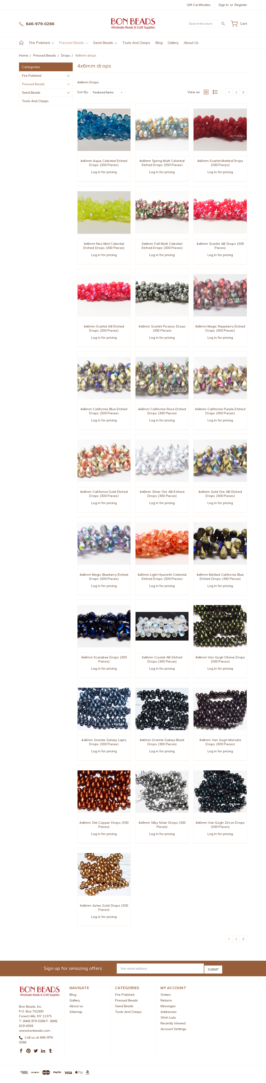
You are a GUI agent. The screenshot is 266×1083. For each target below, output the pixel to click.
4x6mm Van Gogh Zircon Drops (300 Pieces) (220, 829)
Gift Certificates (199, 5)
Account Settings (173, 1033)
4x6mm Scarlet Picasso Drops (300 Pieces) (162, 329)
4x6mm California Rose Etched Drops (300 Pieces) (162, 413)
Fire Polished (41, 43)
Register (241, 5)
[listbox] (107, 92)
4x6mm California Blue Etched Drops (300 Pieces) (103, 413)
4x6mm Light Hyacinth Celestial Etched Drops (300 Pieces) (162, 579)
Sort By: (83, 92)
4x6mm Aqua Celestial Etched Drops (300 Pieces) (103, 163)
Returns (166, 1004)
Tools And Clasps (136, 43)
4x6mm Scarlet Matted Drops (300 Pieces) (220, 163)
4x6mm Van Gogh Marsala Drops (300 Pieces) (220, 746)
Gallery (173, 43)
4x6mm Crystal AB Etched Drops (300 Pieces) (162, 662)
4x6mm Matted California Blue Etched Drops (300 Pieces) (220, 579)
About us (191, 43)
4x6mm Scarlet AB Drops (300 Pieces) (220, 246)
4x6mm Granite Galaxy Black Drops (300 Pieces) (162, 746)
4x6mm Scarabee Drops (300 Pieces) (104, 662)
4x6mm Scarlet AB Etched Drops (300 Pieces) (104, 329)
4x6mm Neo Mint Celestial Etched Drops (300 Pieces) (103, 246)
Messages (168, 1010)
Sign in (224, 5)
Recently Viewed (173, 1027)
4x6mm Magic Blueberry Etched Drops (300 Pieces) (104, 579)
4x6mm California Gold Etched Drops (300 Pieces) (104, 496)
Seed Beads (105, 43)
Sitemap (75, 1015)
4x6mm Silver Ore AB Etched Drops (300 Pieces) (162, 496)
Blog (159, 43)
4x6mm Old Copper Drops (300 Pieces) (103, 829)
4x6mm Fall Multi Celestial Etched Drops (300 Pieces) (162, 246)
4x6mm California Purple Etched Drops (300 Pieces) (220, 413)
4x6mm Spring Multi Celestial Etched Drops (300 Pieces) (162, 163)
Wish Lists (168, 1021)
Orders (166, 998)
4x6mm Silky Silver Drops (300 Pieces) (162, 829)
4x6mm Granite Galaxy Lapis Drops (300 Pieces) (103, 746)
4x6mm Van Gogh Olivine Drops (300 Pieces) (220, 662)
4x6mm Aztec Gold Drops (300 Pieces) (104, 912)
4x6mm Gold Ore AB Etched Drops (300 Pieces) (220, 496)
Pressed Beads (73, 43)
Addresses (169, 1015)
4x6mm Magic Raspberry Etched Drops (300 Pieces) (220, 329)
